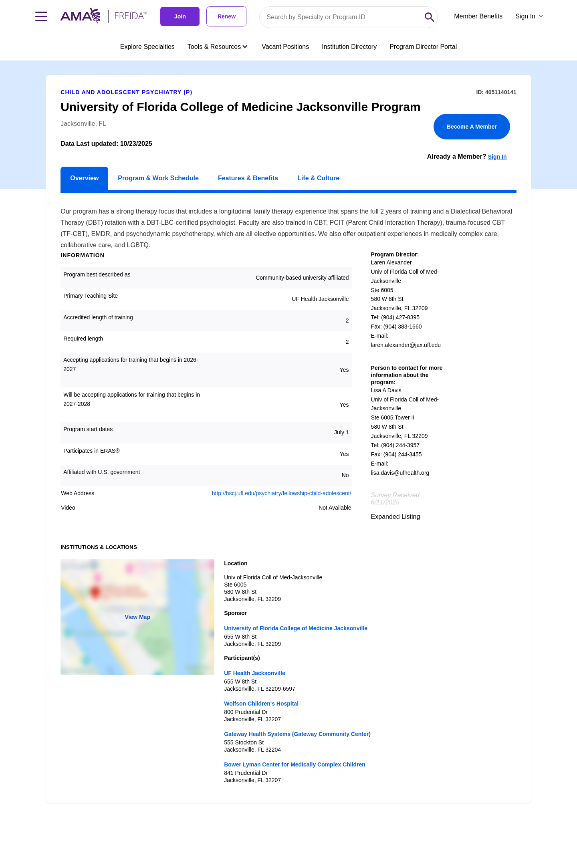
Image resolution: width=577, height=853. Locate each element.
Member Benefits (478, 16)
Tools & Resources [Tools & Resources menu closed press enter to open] (217, 46)
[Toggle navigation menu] (41, 16)
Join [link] (180, 16)
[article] (288, 431)
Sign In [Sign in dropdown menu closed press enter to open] (525, 16)
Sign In (497, 156)
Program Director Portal (423, 46)
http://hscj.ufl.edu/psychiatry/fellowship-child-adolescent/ (281, 493)
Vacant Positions (285, 46)
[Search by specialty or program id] (341, 17)
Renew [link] (227, 16)
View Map (137, 617)
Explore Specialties (147, 46)
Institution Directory (349, 46)
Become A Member (472, 126)
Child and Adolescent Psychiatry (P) (126, 92)
